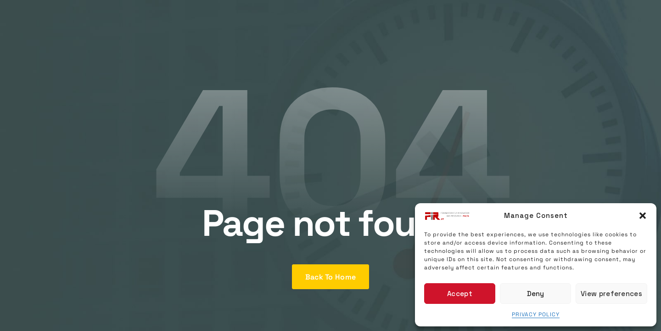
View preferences (611, 293)
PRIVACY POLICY (536, 314)
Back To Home (330, 277)
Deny (535, 293)
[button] (642, 215)
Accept (459, 293)
